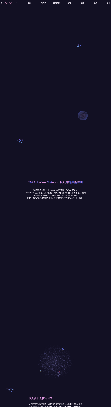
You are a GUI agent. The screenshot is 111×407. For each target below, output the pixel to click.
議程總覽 (56, 3)
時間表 (43, 3)
